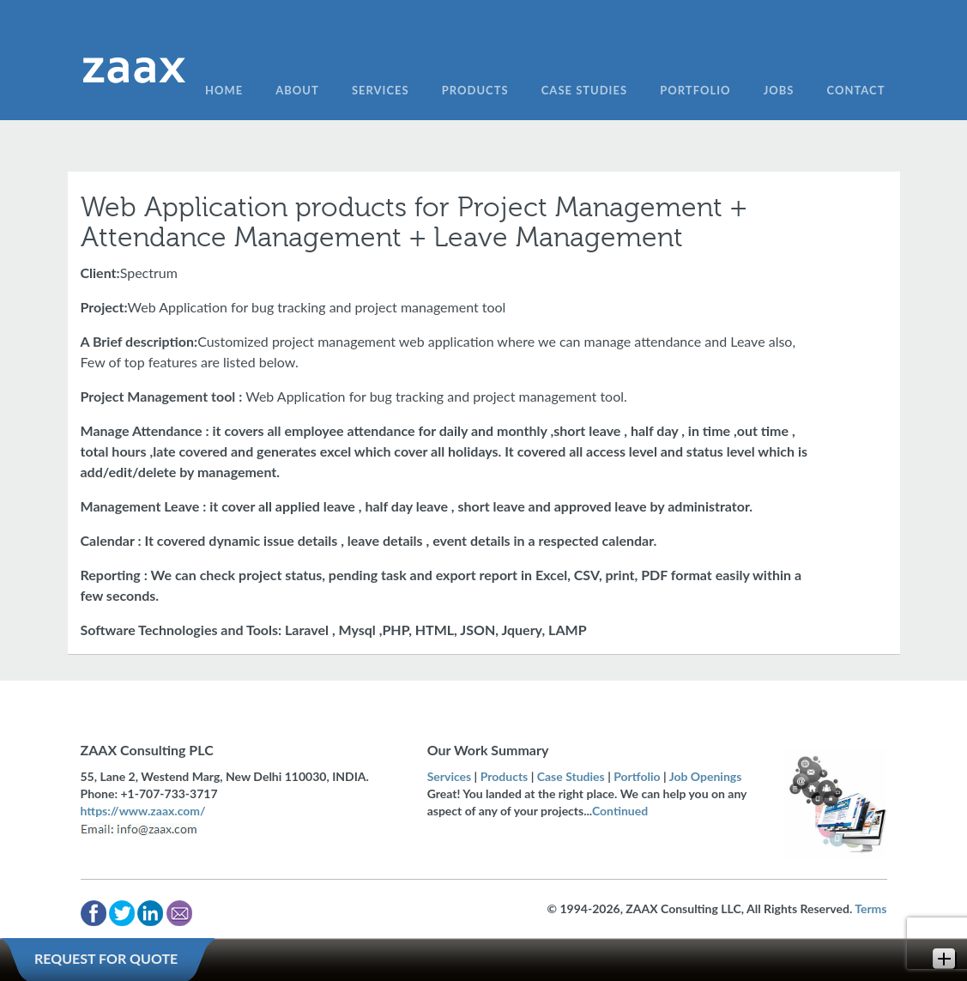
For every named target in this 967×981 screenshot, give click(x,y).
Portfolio (636, 776)
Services (449, 776)
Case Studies (571, 776)
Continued (620, 810)
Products (504, 776)
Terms (870, 908)
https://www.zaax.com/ (143, 810)
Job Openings (705, 776)
